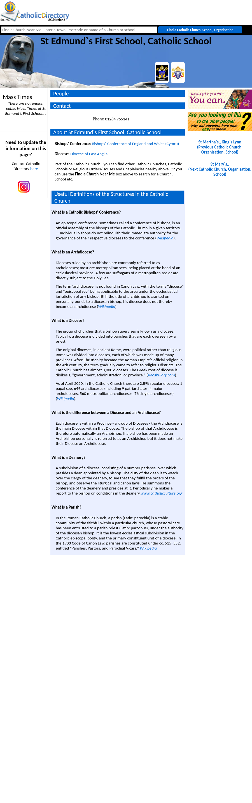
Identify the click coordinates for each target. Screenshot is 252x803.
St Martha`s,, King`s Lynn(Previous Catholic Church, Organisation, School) (219, 147)
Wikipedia (165, 238)
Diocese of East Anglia (89, 153)
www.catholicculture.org (161, 493)
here (34, 168)
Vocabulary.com (161, 375)
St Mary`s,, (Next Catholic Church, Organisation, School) (219, 169)
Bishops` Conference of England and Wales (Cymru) (135, 143)
